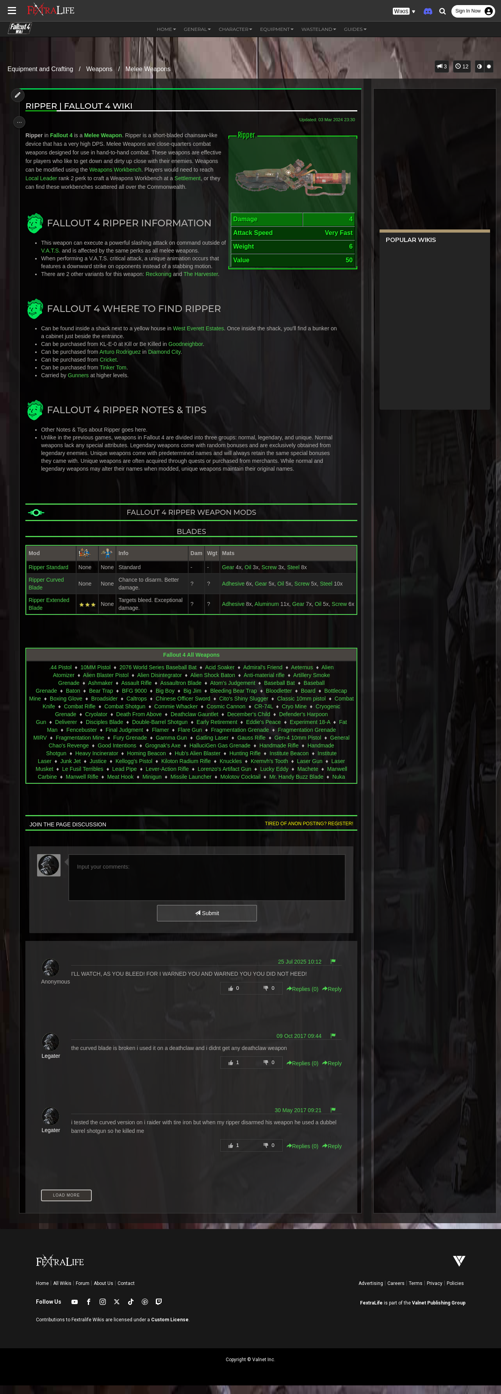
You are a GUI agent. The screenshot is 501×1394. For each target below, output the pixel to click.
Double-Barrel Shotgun (159, 730)
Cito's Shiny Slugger (264, 707)
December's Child (271, 723)
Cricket (110, 368)
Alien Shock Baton (212, 684)
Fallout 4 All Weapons (191, 663)
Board (307, 699)
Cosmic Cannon (270, 715)
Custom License (170, 1328)
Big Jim (192, 699)
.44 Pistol (60, 676)
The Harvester (202, 283)
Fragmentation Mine (79, 746)
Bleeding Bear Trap (233, 699)
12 (461, 66)
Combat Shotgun (168, 715)
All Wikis (62, 1292)
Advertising (370, 1292)
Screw (266, 576)
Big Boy (164, 699)
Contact (126, 1292)
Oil (245, 576)
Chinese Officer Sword (204, 707)
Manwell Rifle (81, 785)
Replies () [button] (299, 997)
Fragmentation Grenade (239, 738)
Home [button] (166, 29)
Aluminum (263, 612)
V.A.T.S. (58, 259)
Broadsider (125, 707)
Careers (396, 1292)
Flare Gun (189, 738)
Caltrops (157, 707)
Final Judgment (124, 738)
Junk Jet (70, 770)
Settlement (40, 187)
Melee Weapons (147, 69)
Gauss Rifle (251, 746)
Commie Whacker (220, 715)
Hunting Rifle (244, 762)
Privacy (434, 1292)
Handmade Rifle (278, 754)
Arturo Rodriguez (122, 360)
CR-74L (307, 715)
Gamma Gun (171, 746)
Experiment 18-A (309, 730)
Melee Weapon (105, 135)
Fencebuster (81, 738)
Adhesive (230, 592)
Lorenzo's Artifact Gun (224, 777)
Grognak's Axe (162, 754)
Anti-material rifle (263, 684)
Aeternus (301, 676)
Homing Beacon (146, 762)
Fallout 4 (63, 135)
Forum (82, 1292)
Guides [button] (355, 29)
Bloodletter (279, 699)
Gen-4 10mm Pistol (297, 746)
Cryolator (119, 723)
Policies (455, 1292)
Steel (290, 576)
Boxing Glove (87, 707)
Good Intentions (116, 754)
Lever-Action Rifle (167, 777)
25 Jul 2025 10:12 (297, 970)
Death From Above (162, 723)
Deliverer (66, 730)
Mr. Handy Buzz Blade (296, 785)
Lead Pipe (124, 777)
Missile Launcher (190, 785)
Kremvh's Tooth (269, 770)
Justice (97, 770)
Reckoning (160, 283)
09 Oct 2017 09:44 (296, 1044)
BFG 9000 (133, 699)
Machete (307, 777)
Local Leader (64, 178)
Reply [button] (329, 997)
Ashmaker (99, 691)
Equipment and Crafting (40, 69)
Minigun (151, 785)
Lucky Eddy (274, 777)
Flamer (160, 738)
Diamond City (166, 360)
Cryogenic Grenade (75, 723)
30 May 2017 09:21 (295, 1119)
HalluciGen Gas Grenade (219, 754)
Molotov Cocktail (240, 785)
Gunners (80, 384)
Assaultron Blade (180, 691)
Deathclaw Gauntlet (217, 723)
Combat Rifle (124, 715)
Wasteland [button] (318, 29)
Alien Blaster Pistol (105, 684)
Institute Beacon (288, 762)
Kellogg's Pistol (133, 770)
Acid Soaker (219, 676)
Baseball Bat (279, 691)
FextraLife (371, 1311)
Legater (53, 1064)
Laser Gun (309, 770)
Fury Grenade (129, 746)
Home (42, 1292)
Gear (225, 576)
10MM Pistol (95, 676)
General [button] (197, 29)
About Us (103, 1292)
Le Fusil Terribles (82, 777)
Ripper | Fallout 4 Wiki (80, 105)
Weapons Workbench (142, 170)
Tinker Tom (115, 376)
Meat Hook (120, 785)
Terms (416, 1292)
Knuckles (230, 770)
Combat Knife (82, 715)
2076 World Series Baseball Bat (157, 676)
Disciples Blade (104, 730)
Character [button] (235, 29)
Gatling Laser (212, 746)
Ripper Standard (50, 576)
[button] (404, 11)
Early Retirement (216, 730)
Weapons (99, 69)
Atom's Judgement (232, 691)
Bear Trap (100, 699)
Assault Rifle (136, 691)
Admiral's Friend (262, 676)
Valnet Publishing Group (438, 1311)
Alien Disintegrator (159, 684)
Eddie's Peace (263, 730)
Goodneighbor (187, 352)
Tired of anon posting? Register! (306, 832)
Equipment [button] (277, 29)
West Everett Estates (200, 337)
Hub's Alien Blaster (197, 762)
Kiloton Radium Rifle (185, 770)
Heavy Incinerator (96, 762)
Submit (206, 922)
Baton (72, 699)
